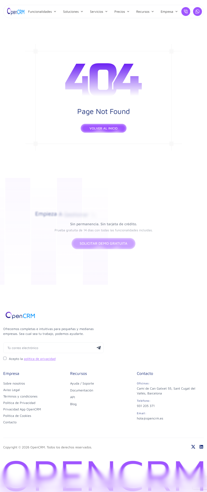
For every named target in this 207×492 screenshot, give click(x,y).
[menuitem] (42, 11)
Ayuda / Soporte (82, 383)
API (72, 397)
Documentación (81, 390)
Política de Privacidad (19, 403)
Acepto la (32, 359)
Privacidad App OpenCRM (22, 409)
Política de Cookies (17, 415)
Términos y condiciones (20, 396)
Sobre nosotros (14, 383)
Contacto (10, 422)
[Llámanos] (185, 11)
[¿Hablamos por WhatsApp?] (197, 11)
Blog (73, 404)
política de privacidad (40, 359)
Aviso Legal (11, 390)
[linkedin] (201, 447)
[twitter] (193, 447)
